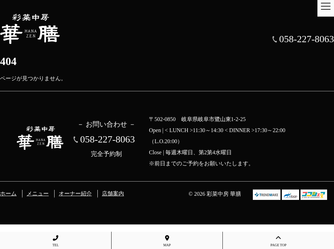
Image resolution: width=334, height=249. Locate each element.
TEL (55, 241)
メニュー (38, 193)
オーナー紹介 (75, 193)
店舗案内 (113, 193)
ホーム (8, 193)
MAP (167, 241)
